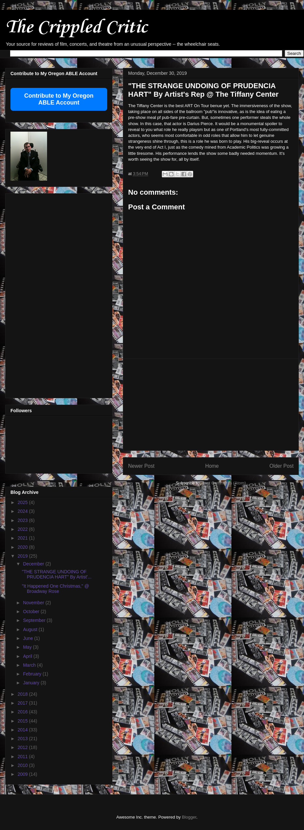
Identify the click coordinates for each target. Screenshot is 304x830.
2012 (23, 747)
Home (212, 466)
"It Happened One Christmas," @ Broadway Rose (55, 588)
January (32, 682)
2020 (23, 547)
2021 (23, 538)
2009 (23, 774)
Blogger (189, 817)
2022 (23, 529)
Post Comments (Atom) (224, 482)
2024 (23, 511)
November (34, 602)
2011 (23, 756)
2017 (23, 703)
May (28, 647)
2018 (23, 694)
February (32, 673)
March (30, 665)
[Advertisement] (211, 405)
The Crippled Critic (76, 27)
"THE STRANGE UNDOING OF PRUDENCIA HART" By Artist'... (57, 574)
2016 (23, 711)
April (28, 656)
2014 (23, 729)
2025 (23, 502)
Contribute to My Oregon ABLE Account (58, 99)
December (34, 563)
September (34, 620)
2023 (23, 520)
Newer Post (141, 466)
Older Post (281, 466)
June (28, 638)
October (32, 611)
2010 (23, 765)
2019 (23, 556)
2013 (23, 738)
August (30, 629)
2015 (23, 721)
